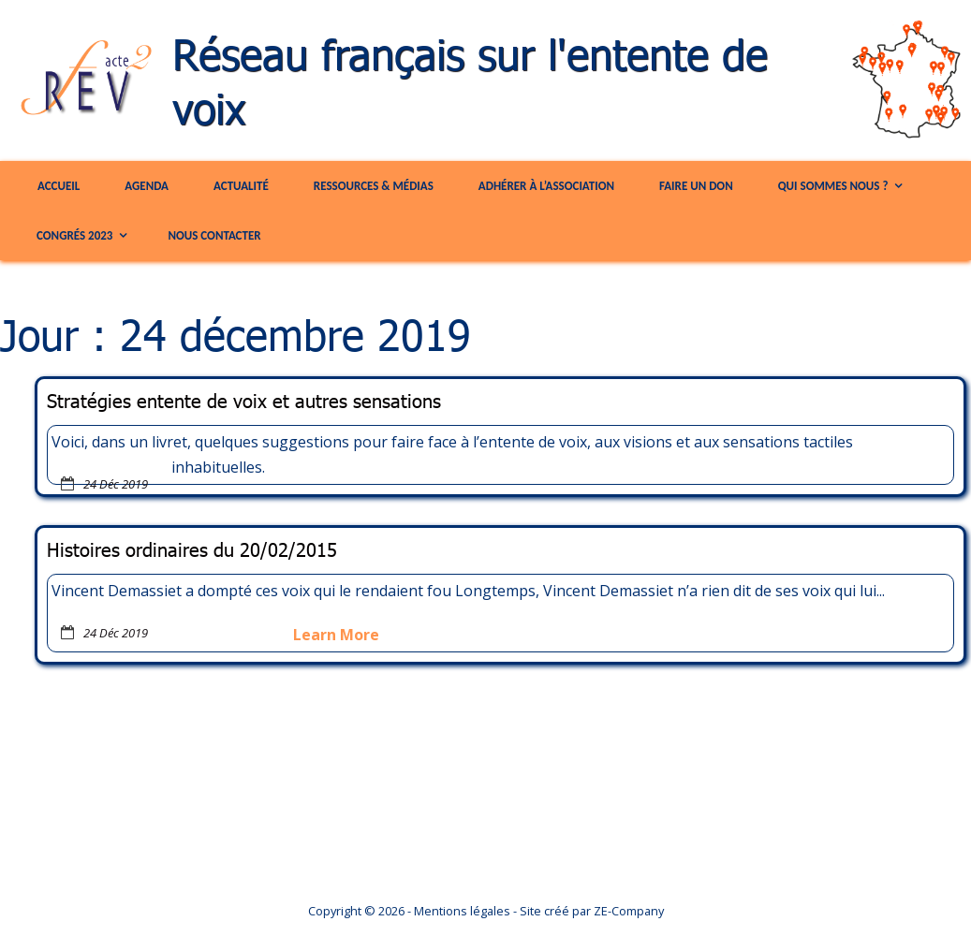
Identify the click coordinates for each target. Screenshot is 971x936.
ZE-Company (629, 910)
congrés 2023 (74, 235)
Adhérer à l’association (546, 186)
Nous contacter (214, 235)
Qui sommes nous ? (833, 186)
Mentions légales (462, 910)
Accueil (58, 186)
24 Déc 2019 (115, 483)
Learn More (336, 634)
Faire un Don (696, 186)
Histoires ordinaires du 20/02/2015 (192, 549)
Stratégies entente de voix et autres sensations (244, 400)
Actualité (241, 186)
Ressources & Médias (374, 186)
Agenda (147, 186)
